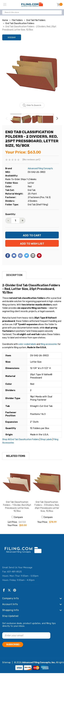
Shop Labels (46, 439)
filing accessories (49, 344)
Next (57, 118)
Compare (17, 517)
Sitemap (6, 662)
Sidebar (12, 37)
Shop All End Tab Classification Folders (20, 439)
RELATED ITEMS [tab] (15, 456)
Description (14, 275)
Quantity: (10, 214)
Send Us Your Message (20, 567)
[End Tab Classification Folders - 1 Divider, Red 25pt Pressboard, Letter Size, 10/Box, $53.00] (17, 482)
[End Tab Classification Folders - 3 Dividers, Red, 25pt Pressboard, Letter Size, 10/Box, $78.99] (47, 482)
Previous (7, 118)
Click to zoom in (32, 105)
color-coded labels (27, 344)
